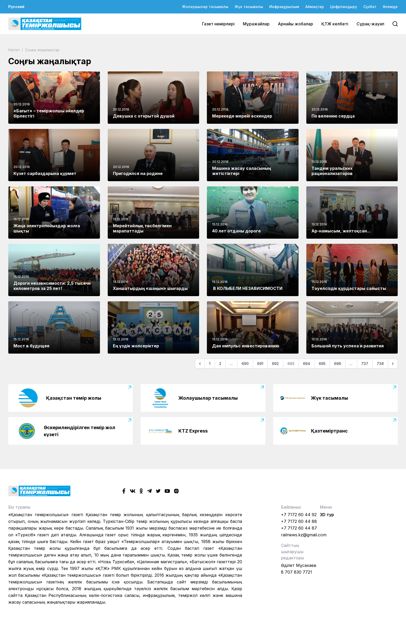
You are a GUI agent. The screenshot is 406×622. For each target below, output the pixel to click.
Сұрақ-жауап (370, 23)
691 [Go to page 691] (260, 363)
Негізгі (14, 50)
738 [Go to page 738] (380, 363)
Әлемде (390, 6)
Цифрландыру (343, 6)
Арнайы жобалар (295, 23)
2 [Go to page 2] (220, 363)
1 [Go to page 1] (210, 363)
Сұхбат (369, 6)
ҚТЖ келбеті (334, 23)
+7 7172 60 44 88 (299, 521)
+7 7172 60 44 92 (299, 514)
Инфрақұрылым (284, 6)
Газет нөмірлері (218, 23)
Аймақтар (314, 6)
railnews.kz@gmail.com (304, 534)
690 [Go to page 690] (245, 363)
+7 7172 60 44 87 (299, 528)
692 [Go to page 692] (275, 363)
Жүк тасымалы (249, 6)
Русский (16, 6)
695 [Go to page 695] (322, 363)
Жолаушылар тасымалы (205, 6)
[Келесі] (393, 364)
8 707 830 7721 (296, 572)
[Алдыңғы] (200, 364)
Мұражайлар (256, 23)
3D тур (327, 514)
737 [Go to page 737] (364, 363)
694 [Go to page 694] (306, 363)
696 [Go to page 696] (337, 363)
